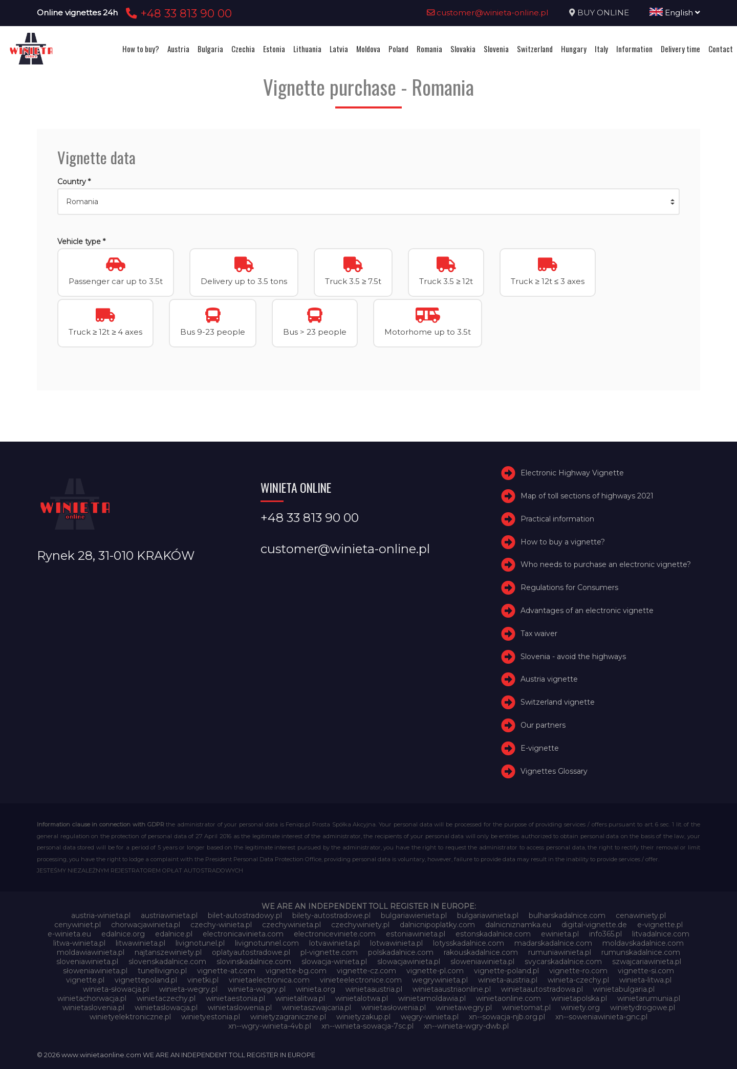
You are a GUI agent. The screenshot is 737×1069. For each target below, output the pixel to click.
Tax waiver (539, 633)
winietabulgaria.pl (624, 989)
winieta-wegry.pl (188, 989)
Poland (398, 48)
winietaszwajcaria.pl (316, 1007)
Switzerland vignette (558, 702)
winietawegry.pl (464, 1007)
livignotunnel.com (267, 943)
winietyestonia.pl (210, 1016)
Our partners (543, 725)
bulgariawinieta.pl (487, 915)
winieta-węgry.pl (257, 989)
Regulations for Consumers (569, 587)
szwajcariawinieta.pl (646, 961)
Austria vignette (549, 679)
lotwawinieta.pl (396, 943)
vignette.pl (85, 980)
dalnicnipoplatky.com (437, 924)
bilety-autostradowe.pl (331, 915)
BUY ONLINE (603, 12)
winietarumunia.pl (648, 998)
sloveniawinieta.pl (87, 961)
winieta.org (315, 989)
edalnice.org (123, 934)
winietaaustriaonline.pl (452, 989)
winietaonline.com (508, 998)
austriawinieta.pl (169, 915)
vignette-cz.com (366, 970)
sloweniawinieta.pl (482, 961)
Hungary (574, 48)
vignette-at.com (226, 970)
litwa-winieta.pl (79, 943)
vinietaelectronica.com (269, 980)
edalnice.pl (173, 934)
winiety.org (580, 1007)
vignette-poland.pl (506, 970)
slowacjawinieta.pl (408, 961)
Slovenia (496, 48)
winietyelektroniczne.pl (130, 1016)
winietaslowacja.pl (166, 1007)
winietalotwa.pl (361, 998)
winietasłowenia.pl (393, 1007)
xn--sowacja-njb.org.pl (507, 1016)
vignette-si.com (646, 970)
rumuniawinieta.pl (559, 952)
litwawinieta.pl (140, 943)
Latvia (339, 48)
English (674, 12)
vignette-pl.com (435, 970)
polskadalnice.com (400, 952)
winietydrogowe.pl (642, 1007)
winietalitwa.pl (300, 998)
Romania (429, 48)
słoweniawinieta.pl (95, 970)
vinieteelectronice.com (361, 980)
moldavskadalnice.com (643, 943)
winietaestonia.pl (235, 998)
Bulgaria (210, 48)
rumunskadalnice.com (640, 952)
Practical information (557, 518)
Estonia (274, 48)
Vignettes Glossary (554, 771)
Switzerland (535, 48)
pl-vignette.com (329, 952)
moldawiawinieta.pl (90, 952)
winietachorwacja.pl (91, 998)
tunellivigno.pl (162, 970)
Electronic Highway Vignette (572, 472)
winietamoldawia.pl (432, 998)
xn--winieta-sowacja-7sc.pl (367, 1026)
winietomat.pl (526, 1007)
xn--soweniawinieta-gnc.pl (601, 1016)
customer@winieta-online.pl (488, 12)
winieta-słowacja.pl (116, 989)
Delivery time (680, 48)
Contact (720, 48)
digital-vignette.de (594, 924)
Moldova (368, 48)
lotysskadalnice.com (468, 943)
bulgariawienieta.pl (414, 915)
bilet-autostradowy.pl (245, 915)
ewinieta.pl (560, 934)
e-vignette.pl (660, 924)
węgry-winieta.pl (430, 1016)
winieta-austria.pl (507, 980)
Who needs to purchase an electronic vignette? (606, 564)
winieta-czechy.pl (578, 980)
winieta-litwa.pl (645, 980)
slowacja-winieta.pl (334, 961)
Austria (178, 48)
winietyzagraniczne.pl (288, 1016)
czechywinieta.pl (291, 924)
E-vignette (540, 748)
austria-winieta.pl (101, 915)
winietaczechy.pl (166, 998)
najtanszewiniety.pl (168, 952)
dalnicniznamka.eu (518, 924)
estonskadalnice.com (493, 934)
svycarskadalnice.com (563, 961)
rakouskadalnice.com (481, 952)
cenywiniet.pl (77, 924)
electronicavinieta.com (243, 934)
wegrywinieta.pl (440, 980)
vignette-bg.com (296, 970)
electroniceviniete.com (335, 934)
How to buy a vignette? (563, 542)
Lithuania (307, 48)
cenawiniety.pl (641, 915)
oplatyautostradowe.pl (251, 952)
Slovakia (462, 48)
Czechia (243, 48)
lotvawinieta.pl (334, 943)
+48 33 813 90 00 (177, 13)
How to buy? (140, 48)
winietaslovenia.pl (93, 1007)
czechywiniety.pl (360, 924)
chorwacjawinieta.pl (145, 924)
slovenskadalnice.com (167, 961)
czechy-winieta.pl (221, 924)
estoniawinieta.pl (415, 934)
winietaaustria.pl (373, 989)
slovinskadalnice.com (253, 961)
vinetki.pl (203, 980)
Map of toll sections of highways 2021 (587, 495)
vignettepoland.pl (146, 980)
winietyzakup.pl (363, 1016)
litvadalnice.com (660, 934)
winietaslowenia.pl (240, 1007)
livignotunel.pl (200, 943)
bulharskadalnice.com (567, 915)
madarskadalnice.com (553, 943)
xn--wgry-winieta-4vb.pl (269, 1026)
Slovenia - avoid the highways (573, 656)
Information (634, 48)
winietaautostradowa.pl (542, 989)
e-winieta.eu (69, 934)
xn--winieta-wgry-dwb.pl (466, 1026)
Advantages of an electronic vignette (587, 610)
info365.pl (605, 934)
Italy (601, 48)
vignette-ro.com (578, 970)
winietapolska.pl (579, 998)
